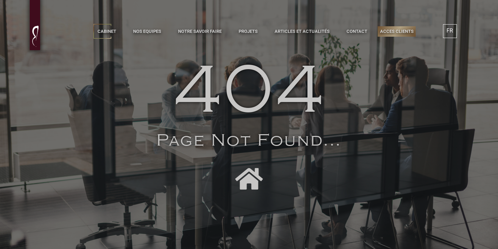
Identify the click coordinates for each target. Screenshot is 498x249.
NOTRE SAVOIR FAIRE (200, 31)
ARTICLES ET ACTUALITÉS (302, 31)
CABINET (107, 31)
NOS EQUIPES (147, 31)
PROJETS (248, 31)
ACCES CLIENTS (397, 31)
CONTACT (357, 31)
